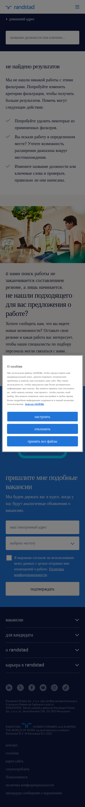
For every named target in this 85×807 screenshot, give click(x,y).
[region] (42, 403)
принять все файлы (42, 441)
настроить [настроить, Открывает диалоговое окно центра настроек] (42, 416)
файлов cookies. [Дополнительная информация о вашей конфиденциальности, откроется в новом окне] (34, 403)
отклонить (43, 429)
